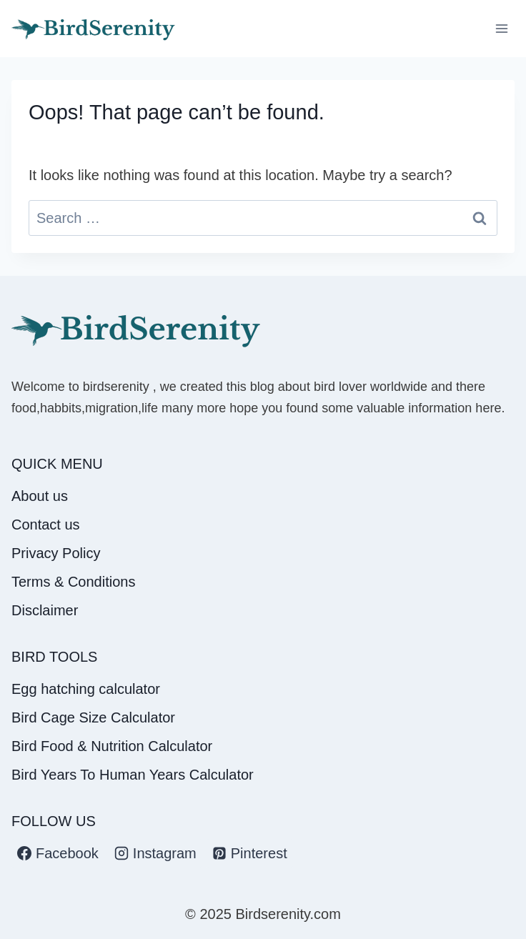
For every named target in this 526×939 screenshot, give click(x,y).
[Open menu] (501, 28)
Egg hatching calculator (85, 689)
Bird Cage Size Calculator (93, 717)
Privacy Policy (55, 553)
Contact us (45, 524)
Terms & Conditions (73, 582)
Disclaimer (44, 610)
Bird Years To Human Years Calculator (132, 774)
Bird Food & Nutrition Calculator (111, 746)
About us (39, 496)
